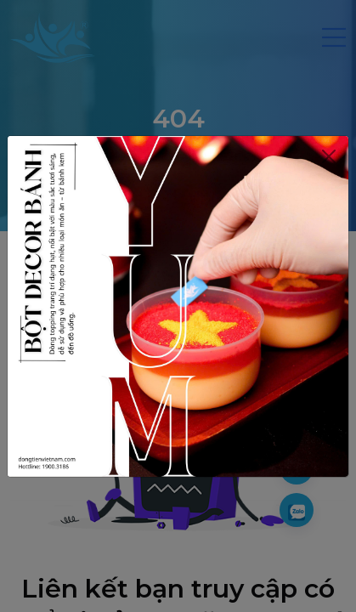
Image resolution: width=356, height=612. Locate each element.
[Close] (328, 156)
